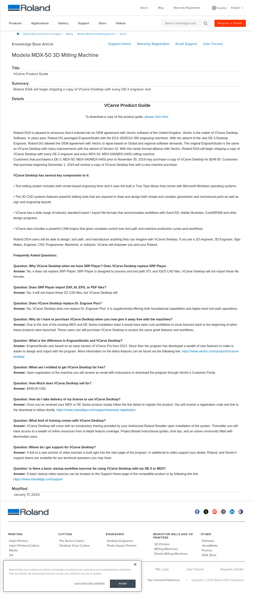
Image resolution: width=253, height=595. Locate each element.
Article (123, 34)
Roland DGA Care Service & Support (42, 34)
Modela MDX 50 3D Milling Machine (96, 34)
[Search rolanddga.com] (184, 23)
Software (208, 541)
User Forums (195, 569)
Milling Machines (166, 549)
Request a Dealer (230, 23)
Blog (161, 7)
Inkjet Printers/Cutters (24, 546)
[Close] (135, 564)
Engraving (115, 534)
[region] (72, 576)
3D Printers (162, 544)
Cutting (65, 534)
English (237, 7)
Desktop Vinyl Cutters (74, 546)
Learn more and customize (89, 583)
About (145, 7)
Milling (69, 34)
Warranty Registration (187, 7)
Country (222, 8)
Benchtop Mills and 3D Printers (173, 535)
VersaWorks (210, 546)
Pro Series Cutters (71, 541)
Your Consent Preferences (163, 580)
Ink (11, 555)
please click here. (157, 116)
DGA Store (209, 555)
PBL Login (162, 569)
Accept (123, 583)
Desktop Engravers (120, 541)
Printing (15, 534)
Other (206, 534)
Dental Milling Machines (171, 554)
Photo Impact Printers (121, 546)
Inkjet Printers (18, 541)
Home (18, 34)
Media (13, 550)
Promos (207, 550)
